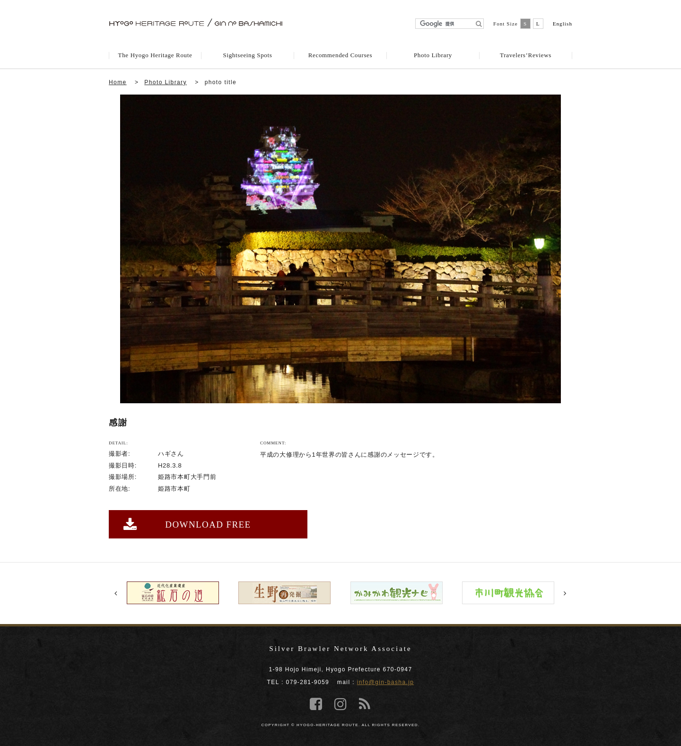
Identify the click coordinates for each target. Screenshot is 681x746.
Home (118, 82)
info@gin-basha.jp (385, 682)
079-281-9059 (308, 682)
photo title (220, 82)
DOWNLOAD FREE (187, 524)
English (562, 23)
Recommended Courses (340, 55)
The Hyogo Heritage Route (155, 55)
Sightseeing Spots (247, 55)
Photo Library (433, 55)
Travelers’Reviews (525, 55)
